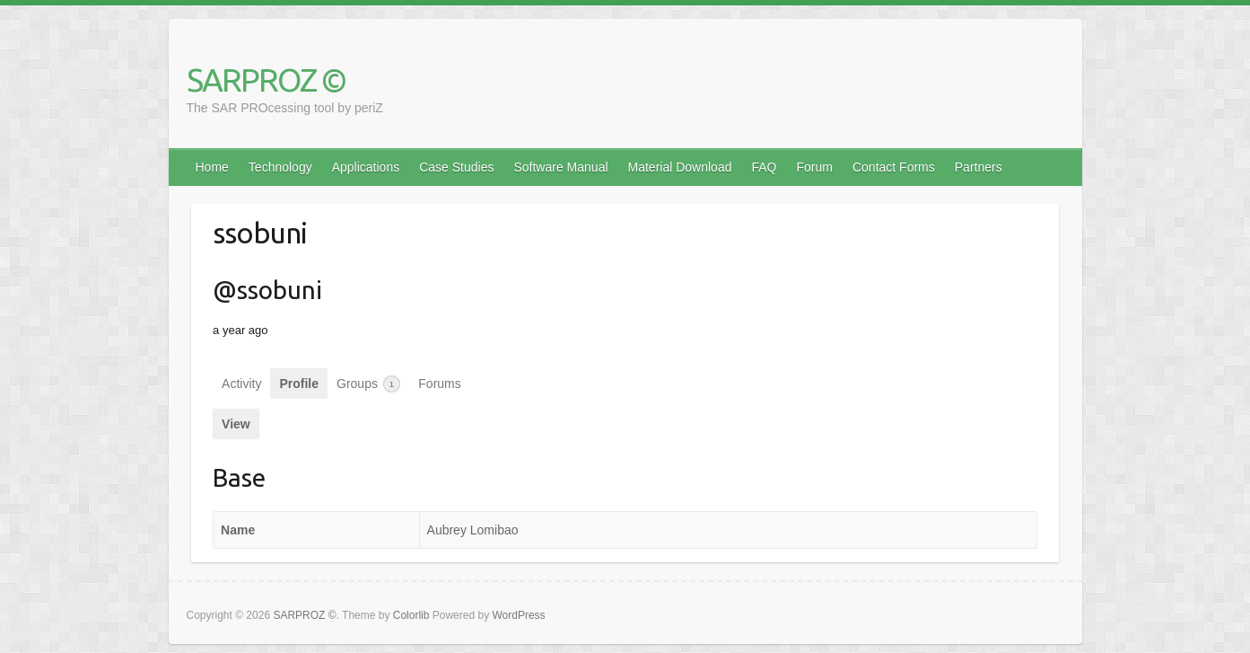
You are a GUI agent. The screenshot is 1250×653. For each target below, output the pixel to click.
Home (212, 167)
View (236, 424)
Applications (366, 167)
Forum (815, 167)
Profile (299, 383)
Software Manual (560, 167)
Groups (368, 384)
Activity (241, 383)
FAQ (763, 167)
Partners (978, 167)
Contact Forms (893, 167)
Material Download (680, 167)
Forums (439, 383)
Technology (280, 167)
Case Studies (456, 167)
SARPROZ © (266, 79)
